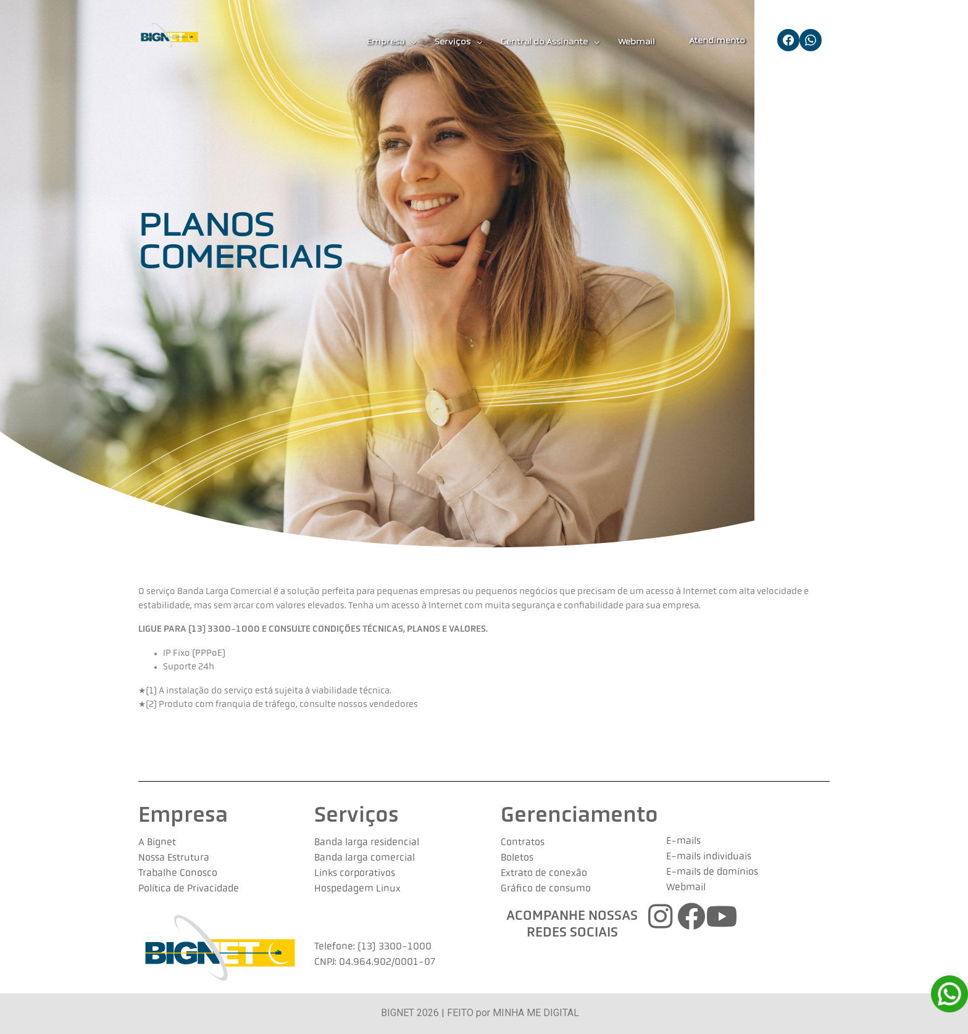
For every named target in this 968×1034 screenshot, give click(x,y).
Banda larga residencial (366, 843)
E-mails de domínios (712, 872)
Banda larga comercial (364, 858)
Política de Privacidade (188, 889)
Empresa (391, 42)
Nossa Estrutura (173, 858)
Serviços (458, 42)
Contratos (522, 843)
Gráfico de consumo (546, 889)
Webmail (636, 42)
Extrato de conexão (544, 874)
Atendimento (717, 41)
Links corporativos (354, 874)
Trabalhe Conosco (177, 874)
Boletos (517, 858)
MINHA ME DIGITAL (536, 1013)
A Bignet (157, 843)
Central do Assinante (550, 42)
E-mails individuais (708, 857)
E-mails (683, 841)
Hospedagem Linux (357, 889)
